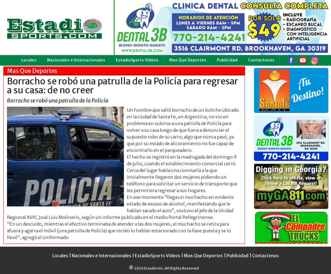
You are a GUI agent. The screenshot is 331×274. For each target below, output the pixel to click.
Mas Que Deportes (187, 60)
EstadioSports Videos (137, 60)
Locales (29, 60)
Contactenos (261, 60)
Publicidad (227, 60)
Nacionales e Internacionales (76, 60)
